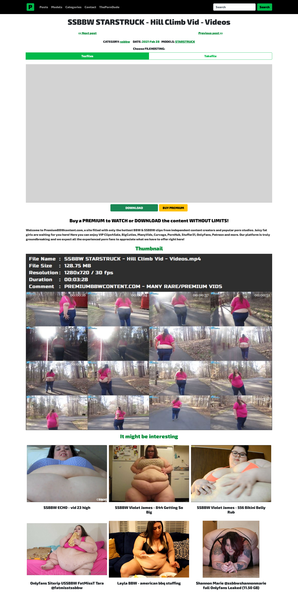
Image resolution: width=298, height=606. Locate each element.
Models (56, 7)
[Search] (234, 7)
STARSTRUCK (185, 41)
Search (265, 7)
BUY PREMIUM (173, 208)
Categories (73, 7)
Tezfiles (87, 56)
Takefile (210, 56)
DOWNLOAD (134, 208)
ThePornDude (109, 7)
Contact (90, 7)
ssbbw (125, 41)
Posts (44, 7)
